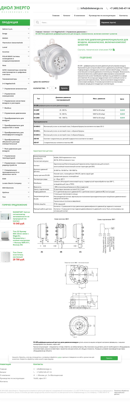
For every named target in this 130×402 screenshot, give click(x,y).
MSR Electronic (16, 187)
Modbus (6, 107)
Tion (16, 196)
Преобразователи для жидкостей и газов (13, 126)
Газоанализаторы (16, 78)
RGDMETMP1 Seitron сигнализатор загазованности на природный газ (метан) (21, 216)
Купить (64, 88)
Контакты (123, 15)
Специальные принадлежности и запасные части (10, 172)
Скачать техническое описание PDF (96, 49)
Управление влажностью (14, 88)
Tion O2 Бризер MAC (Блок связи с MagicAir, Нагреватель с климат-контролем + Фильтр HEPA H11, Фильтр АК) (21, 238)
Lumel (16, 47)
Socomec (16, 51)
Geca (16, 65)
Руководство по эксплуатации (102, 15)
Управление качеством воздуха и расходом (13, 101)
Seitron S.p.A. (16, 28)
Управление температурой (8, 156)
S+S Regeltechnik (16, 83)
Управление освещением (8, 94)
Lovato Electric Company (16, 183)
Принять (109, 358)
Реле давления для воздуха (11, 149)
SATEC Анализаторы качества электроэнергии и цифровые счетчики (14, 72)
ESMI (16, 178)
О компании (79, 15)
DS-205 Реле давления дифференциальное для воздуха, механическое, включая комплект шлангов (76, 34)
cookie (59, 357)
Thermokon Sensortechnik (12, 43)
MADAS (16, 37)
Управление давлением (14, 113)
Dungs (16, 33)
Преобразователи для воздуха (13, 119)
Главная (55, 15)
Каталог (66, 15)
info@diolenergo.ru (92, 8)
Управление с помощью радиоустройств (14, 163)
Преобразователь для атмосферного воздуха (13, 133)
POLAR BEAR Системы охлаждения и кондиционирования (16, 58)
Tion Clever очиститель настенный (18, 254)
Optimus (16, 192)
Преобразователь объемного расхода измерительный (11, 141)
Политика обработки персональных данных (121, 392)
